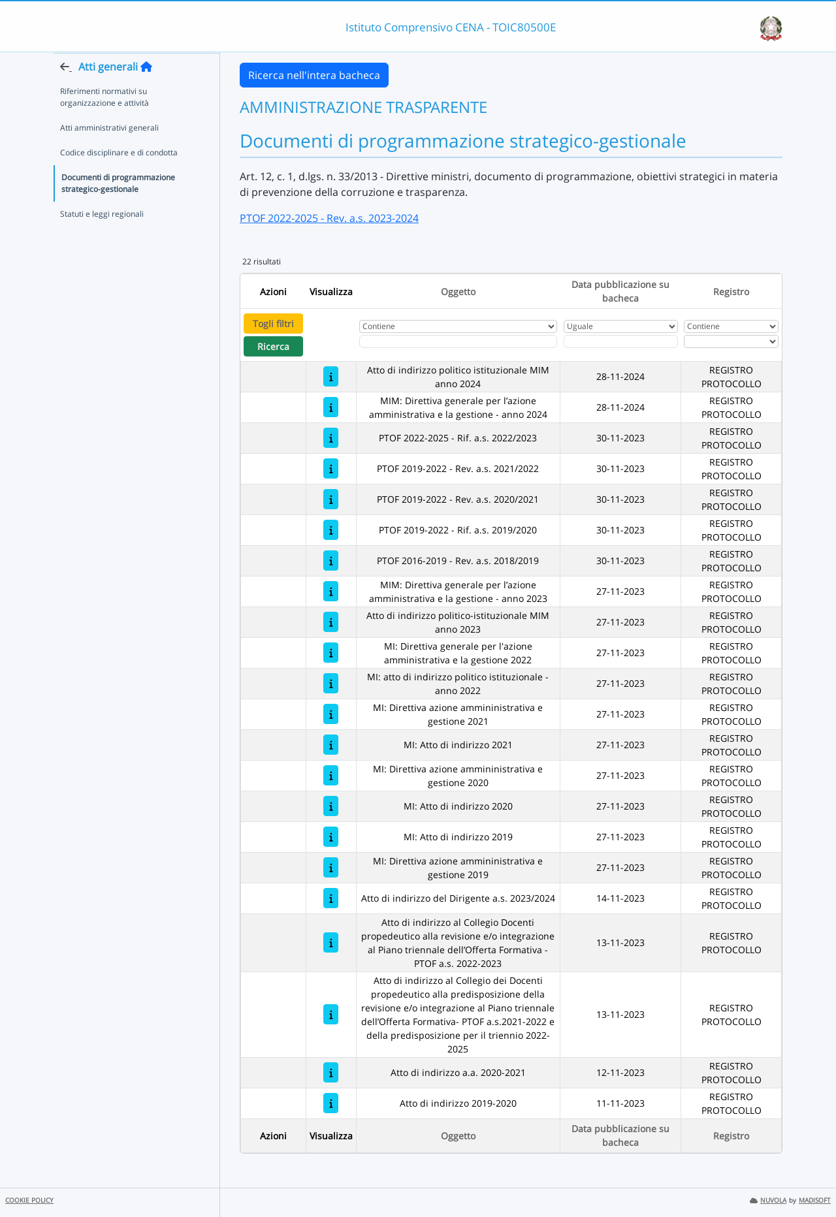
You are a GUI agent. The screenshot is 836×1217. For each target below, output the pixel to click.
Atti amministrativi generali (109, 153)
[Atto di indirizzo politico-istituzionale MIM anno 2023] (330, 622)
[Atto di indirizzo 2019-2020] (330, 1103)
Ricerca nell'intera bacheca (314, 75)
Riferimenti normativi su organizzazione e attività (104, 122)
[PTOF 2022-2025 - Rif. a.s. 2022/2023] (330, 438)
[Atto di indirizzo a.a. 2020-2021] (330, 1072)
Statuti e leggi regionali (102, 239)
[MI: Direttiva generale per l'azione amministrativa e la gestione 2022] (330, 652)
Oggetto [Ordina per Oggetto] (458, 291)
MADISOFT (815, 1200)
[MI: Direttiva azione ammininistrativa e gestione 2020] (330, 775)
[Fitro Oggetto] (458, 341)
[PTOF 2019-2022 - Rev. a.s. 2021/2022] (330, 468)
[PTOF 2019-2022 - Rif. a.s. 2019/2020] (330, 530)
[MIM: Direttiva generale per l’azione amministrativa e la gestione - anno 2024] (330, 407)
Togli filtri (273, 323)
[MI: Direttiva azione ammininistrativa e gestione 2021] (330, 714)
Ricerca (273, 346)
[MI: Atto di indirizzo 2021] (330, 745)
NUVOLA (768, 1200)
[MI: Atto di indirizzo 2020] (330, 806)
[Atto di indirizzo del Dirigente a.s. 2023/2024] (330, 898)
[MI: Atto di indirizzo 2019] (330, 837)
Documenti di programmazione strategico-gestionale (118, 208)
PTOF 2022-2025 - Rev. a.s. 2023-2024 (329, 218)
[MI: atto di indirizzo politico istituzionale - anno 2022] (330, 683)
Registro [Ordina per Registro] (731, 291)
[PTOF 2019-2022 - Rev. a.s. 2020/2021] (330, 499)
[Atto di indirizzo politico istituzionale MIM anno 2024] (330, 376)
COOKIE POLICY (29, 1200)
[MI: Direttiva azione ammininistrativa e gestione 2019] (330, 867)
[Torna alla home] (146, 92)
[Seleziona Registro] (731, 341)
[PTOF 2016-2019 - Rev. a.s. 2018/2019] (330, 560)
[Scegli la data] (621, 341)
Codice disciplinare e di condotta (119, 177)
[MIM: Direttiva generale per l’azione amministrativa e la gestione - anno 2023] (330, 591)
